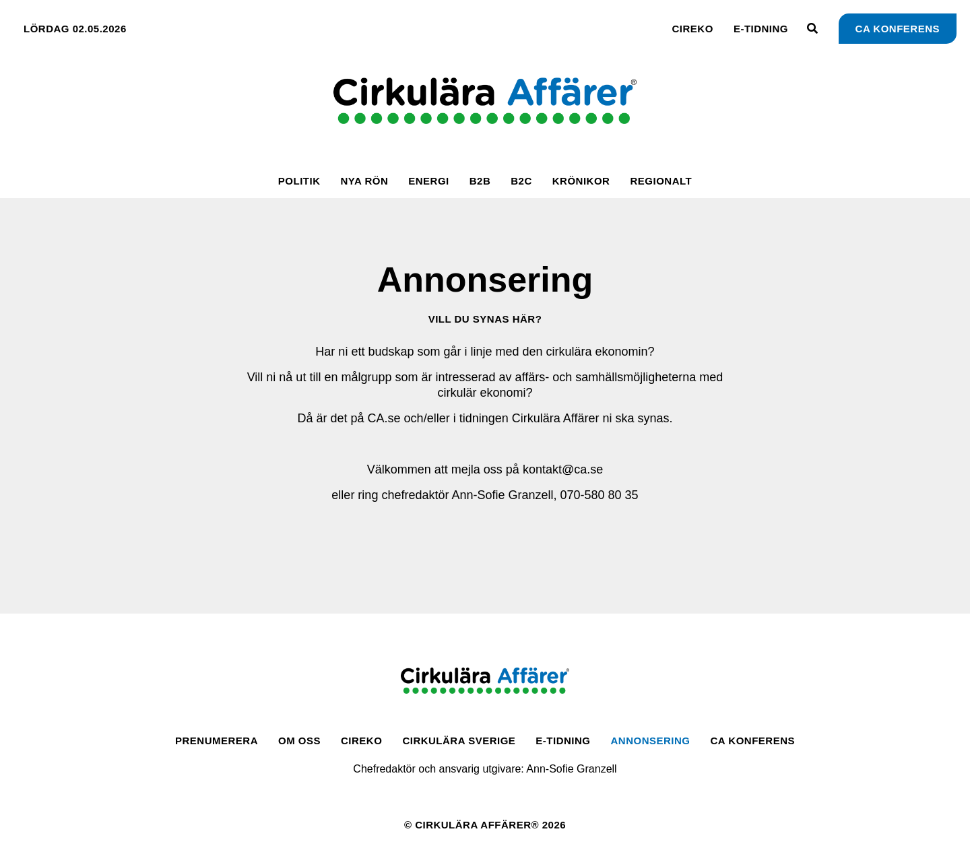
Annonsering (650, 740)
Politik (299, 181)
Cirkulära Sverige (458, 740)
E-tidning (761, 28)
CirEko (692, 28)
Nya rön (364, 181)
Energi (428, 181)
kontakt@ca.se (563, 469)
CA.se (384, 418)
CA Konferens (753, 740)
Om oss (299, 740)
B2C (521, 181)
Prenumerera (216, 740)
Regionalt (661, 181)
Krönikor (581, 181)
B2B (480, 181)
